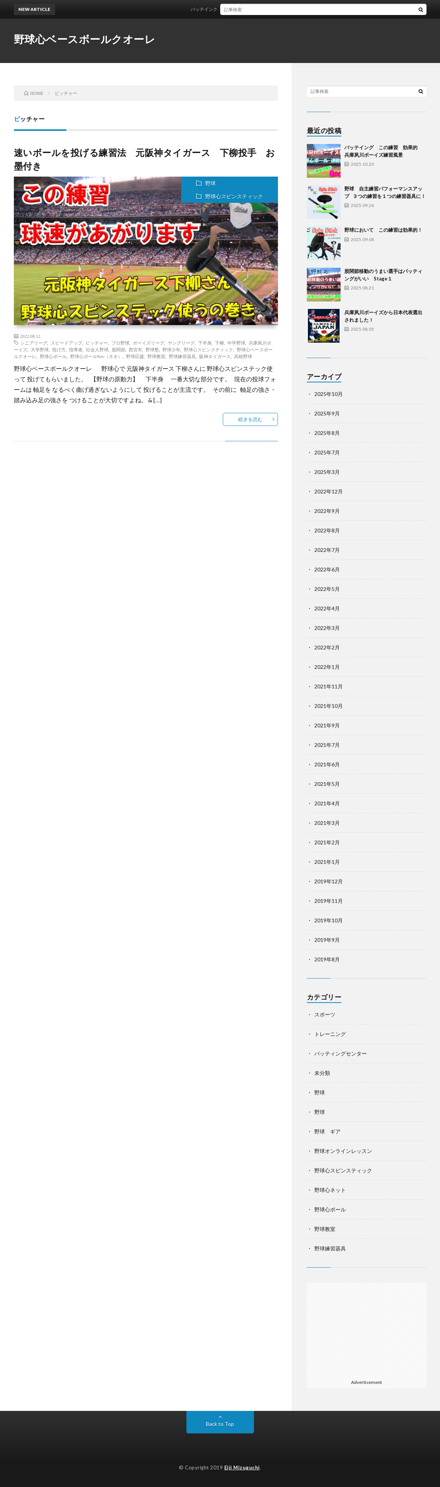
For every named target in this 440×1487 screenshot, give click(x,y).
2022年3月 (327, 628)
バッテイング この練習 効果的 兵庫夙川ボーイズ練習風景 (258, 9)
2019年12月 (328, 881)
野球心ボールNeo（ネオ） (96, 356)
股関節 (118, 349)
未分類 (322, 1073)
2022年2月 (327, 647)
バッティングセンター (340, 1053)
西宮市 (135, 349)
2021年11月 (328, 686)
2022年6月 (327, 569)
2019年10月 (328, 920)
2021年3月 (327, 823)
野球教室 (156, 356)
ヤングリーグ (181, 342)
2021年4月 (327, 803)
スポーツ (324, 1014)
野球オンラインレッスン (343, 1151)
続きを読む (250, 419)
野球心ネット (330, 1190)
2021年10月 (328, 706)
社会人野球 (97, 349)
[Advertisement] (367, 1329)
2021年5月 (327, 784)
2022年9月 (327, 511)
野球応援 (135, 356)
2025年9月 (327, 413)
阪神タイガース (215, 356)
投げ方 (59, 349)
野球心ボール (53, 356)
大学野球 (40, 349)
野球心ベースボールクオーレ (85, 39)
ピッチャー (97, 342)
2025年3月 (327, 472)
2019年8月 (327, 959)
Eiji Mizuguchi (242, 1468)
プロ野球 (120, 342)
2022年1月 (327, 667)
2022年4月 (327, 608)
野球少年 (171, 349)
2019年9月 (327, 940)
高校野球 (243, 356)
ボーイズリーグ (148, 342)
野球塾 (152, 349)
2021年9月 (327, 725)
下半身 (205, 342)
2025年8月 (327, 433)
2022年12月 (328, 491)
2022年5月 (327, 589)
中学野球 (236, 342)
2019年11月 (328, 901)
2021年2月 (327, 842)
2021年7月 (327, 745)
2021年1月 (327, 862)
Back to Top (220, 1424)
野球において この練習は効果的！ (383, 230)
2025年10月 (328, 394)
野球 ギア (327, 1131)
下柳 (219, 342)
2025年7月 (327, 452)
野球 (210, 183)
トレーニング (330, 1034)
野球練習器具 (182, 356)
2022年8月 (327, 530)
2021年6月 (327, 764)
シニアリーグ (33, 342)
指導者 (76, 349)
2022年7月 (327, 550)
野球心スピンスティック (234, 196)
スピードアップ (66, 342)
